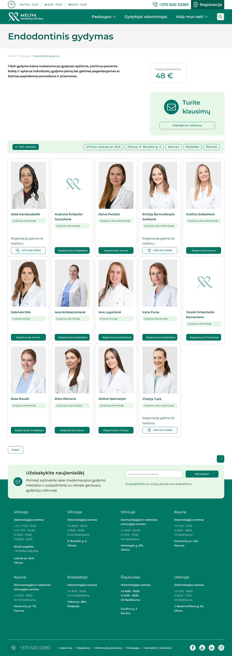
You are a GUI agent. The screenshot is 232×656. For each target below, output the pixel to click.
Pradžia (12, 56)
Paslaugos (25, 56)
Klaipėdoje (77, 577)
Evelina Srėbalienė (200, 214)
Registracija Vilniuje (116, 430)
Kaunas (173, 147)
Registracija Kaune (116, 250)
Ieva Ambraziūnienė (70, 312)
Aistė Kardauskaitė (25, 214)
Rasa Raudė (20, 399)
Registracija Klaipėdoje (73, 250)
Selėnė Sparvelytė (112, 399)
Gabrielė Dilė (21, 312)
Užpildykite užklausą (187, 125)
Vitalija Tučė (151, 399)
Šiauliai (211, 147)
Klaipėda (192, 147)
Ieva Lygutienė (110, 312)
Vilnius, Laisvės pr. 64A (103, 147)
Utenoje (181, 577)
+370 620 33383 (28, 250)
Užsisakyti (202, 474)
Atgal (16, 449)
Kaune (180, 512)
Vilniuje (21, 512)
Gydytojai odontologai (146, 16)
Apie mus (66, 647)
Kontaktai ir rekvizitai (158, 647)
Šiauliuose (130, 577)
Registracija (207, 4)
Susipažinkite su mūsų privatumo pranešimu (158, 484)
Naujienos (83, 647)
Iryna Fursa (150, 312)
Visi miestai (27, 147)
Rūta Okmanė (65, 399)
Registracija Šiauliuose (204, 337)
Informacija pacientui (108, 647)
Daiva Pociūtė (109, 214)
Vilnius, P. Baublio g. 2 (144, 147)
